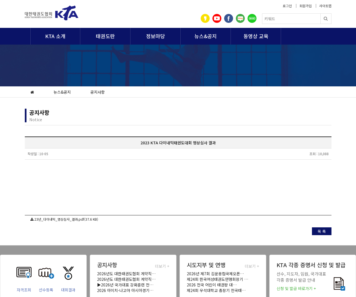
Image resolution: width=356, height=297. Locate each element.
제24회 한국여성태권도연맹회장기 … (217, 279)
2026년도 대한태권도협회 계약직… (126, 273)
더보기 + (162, 266)
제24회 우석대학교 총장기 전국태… (216, 290)
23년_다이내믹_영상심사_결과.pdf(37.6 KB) (66, 219)
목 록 (322, 231)
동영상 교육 (255, 36)
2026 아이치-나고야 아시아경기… (125, 290)
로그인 (287, 5)
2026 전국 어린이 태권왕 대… (212, 285)
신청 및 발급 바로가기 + (296, 288)
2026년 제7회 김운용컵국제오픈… (215, 273)
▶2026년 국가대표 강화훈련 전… (125, 285)
